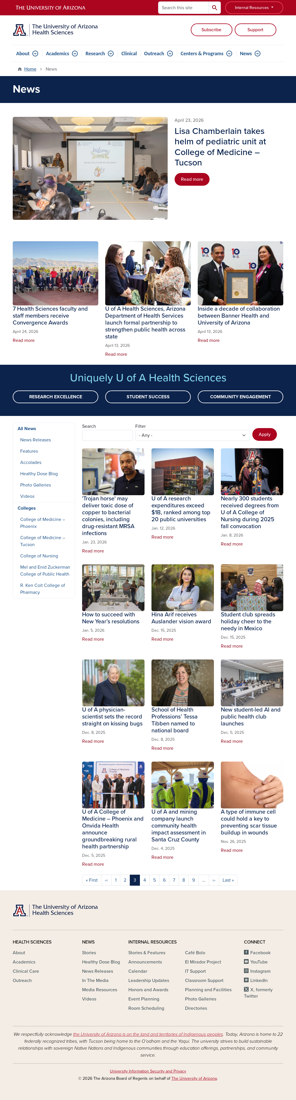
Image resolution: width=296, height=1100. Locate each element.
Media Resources (99, 990)
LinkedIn (259, 980)
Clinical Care (26, 971)
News (246, 53)
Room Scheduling (146, 1008)
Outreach (154, 53)
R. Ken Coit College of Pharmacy (42, 589)
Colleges (27, 508)
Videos (27, 496)
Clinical (129, 53)
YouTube (259, 962)
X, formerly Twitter (258, 993)
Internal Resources (252, 7)
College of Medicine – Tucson (42, 541)
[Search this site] (183, 7)
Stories (89, 953)
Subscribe (211, 30)
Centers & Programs (202, 53)
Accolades (30, 462)
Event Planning (143, 999)
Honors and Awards (148, 990)
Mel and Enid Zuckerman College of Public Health (45, 570)
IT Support (195, 971)
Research (95, 53)
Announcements (145, 962)
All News (27, 429)
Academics (57, 53)
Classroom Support (204, 980)
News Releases (35, 440)
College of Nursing (39, 556)
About (22, 53)
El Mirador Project (203, 962)
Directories (196, 1008)
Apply (265, 434)
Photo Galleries (35, 485)
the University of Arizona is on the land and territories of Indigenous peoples (148, 1034)
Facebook (260, 953)
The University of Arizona (194, 1078)
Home (30, 69)
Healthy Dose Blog (39, 474)
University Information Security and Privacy (148, 1071)
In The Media (95, 980)
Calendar (137, 971)
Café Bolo (195, 953)
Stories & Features (146, 953)
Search (89, 426)
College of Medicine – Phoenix (42, 523)
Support (255, 30)
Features (29, 451)
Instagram (260, 971)
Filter (140, 426)
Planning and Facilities (208, 990)
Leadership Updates (148, 980)
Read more (192, 179)
